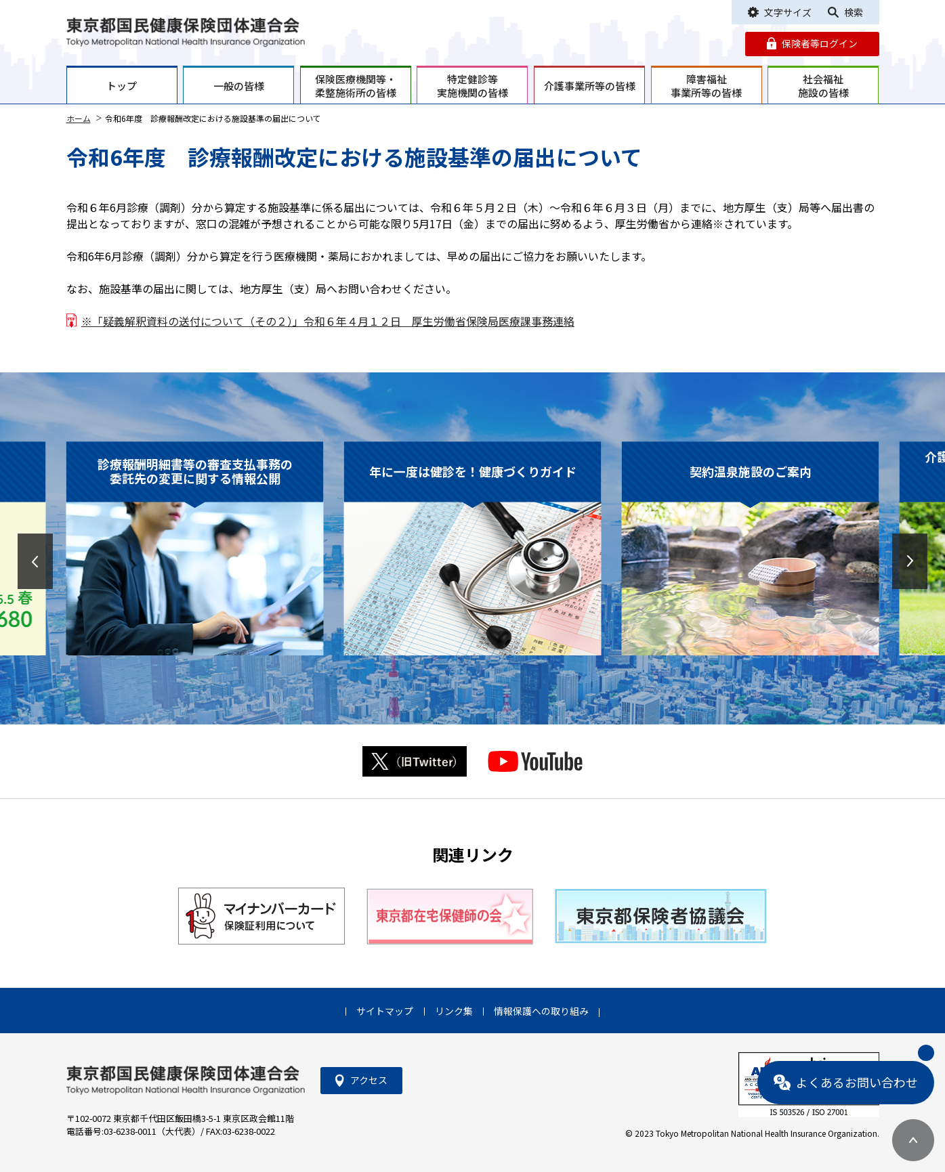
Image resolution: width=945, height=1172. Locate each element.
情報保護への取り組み (541, 1011)
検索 (853, 12)
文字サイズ (788, 12)
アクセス (368, 1080)
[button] (35, 561)
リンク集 (454, 1011)
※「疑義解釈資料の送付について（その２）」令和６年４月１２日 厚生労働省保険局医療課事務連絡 (327, 321)
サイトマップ (384, 1011)
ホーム (78, 118)
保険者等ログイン (820, 43)
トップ (121, 86)
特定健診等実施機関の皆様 (472, 85)
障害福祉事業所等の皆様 (706, 85)
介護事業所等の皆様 (589, 86)
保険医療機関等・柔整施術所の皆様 (355, 85)
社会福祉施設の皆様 (823, 85)
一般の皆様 (238, 86)
